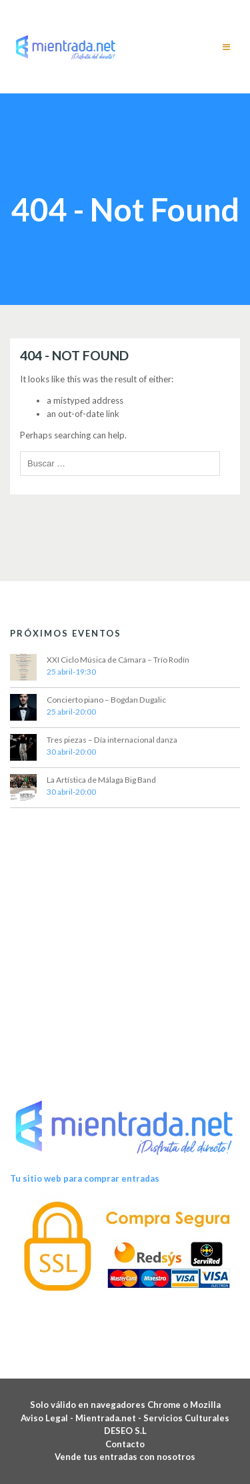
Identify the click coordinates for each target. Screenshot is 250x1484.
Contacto (125, 1444)
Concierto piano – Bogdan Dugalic (106, 700)
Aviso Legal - (48, 1418)
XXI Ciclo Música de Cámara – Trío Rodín (118, 660)
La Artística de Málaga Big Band (101, 780)
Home (86, 176)
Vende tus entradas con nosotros (125, 1456)
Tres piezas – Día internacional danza (112, 740)
